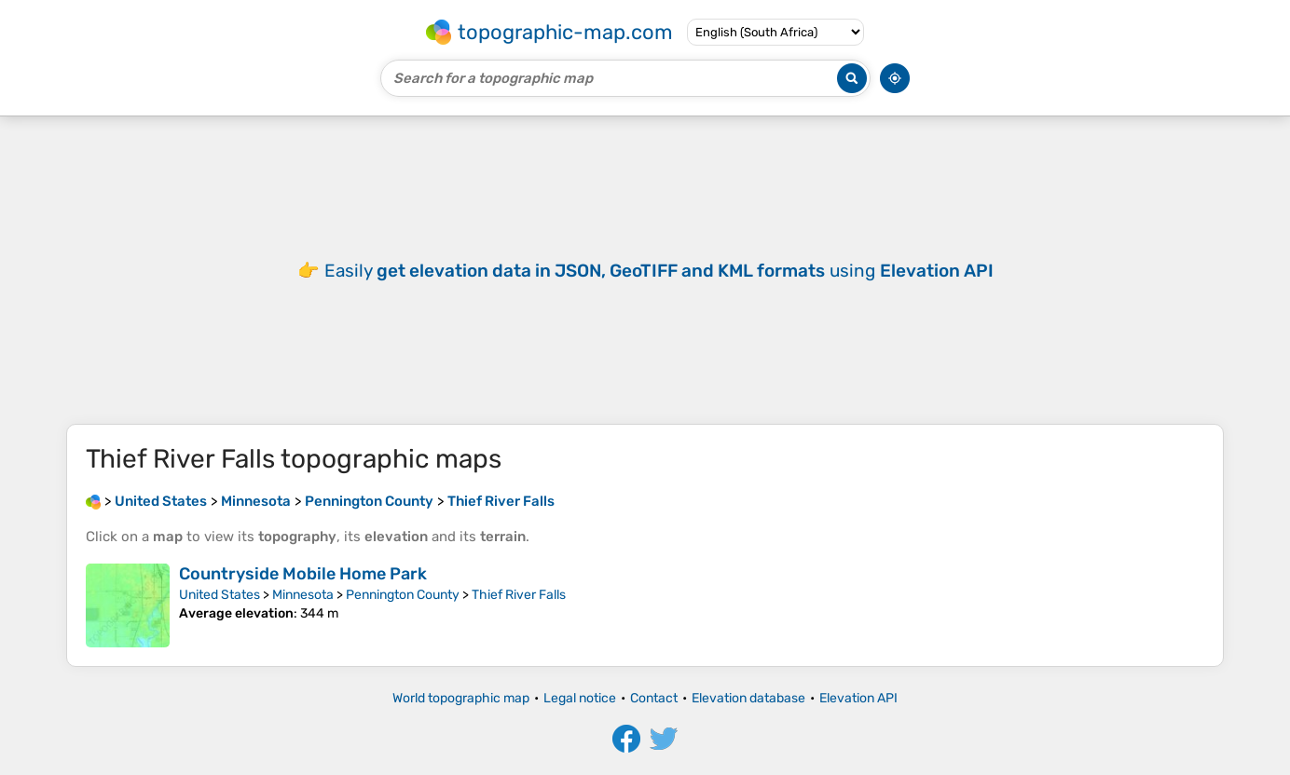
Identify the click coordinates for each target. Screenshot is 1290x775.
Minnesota (303, 595)
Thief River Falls (519, 595)
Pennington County (403, 595)
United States (219, 595)
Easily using (659, 270)
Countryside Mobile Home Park (303, 574)
